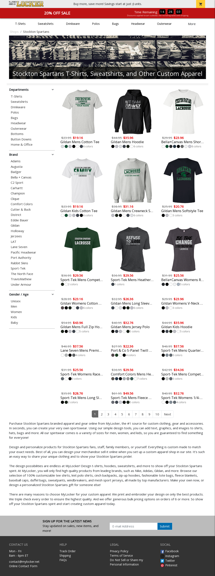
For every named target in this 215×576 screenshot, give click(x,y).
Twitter (167, 561)
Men (14, 306)
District (16, 215)
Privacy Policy (119, 551)
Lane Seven (19, 247)
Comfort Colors (22, 204)
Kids (14, 317)
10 (157, 414)
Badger (16, 172)
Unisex (16, 301)
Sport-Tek (18, 268)
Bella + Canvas (21, 177)
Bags (115, 24)
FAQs (63, 560)
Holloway (17, 231)
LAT (13, 241)
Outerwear (164, 24)
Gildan (15, 225)
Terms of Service (121, 556)
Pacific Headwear (23, 252)
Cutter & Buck (21, 209)
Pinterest (168, 565)
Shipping (65, 556)
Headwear (138, 24)
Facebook (169, 551)
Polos (96, 24)
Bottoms (17, 134)
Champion (18, 193)
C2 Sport (17, 182)
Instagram (169, 556)
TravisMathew (21, 279)
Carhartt (17, 188)
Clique (15, 199)
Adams (16, 161)
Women (16, 312)
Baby (14, 322)
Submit (165, 526)
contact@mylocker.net (24, 562)
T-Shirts (20, 24)
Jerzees (16, 236)
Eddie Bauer (19, 220)
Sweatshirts (46, 24)
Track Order (67, 551)
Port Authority (21, 257)
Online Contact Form (23, 566)
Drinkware (73, 24)
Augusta (16, 166)
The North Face (22, 274)
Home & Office (22, 144)
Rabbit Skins (19, 263)
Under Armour (21, 284)
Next (167, 414)
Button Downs (21, 139)
